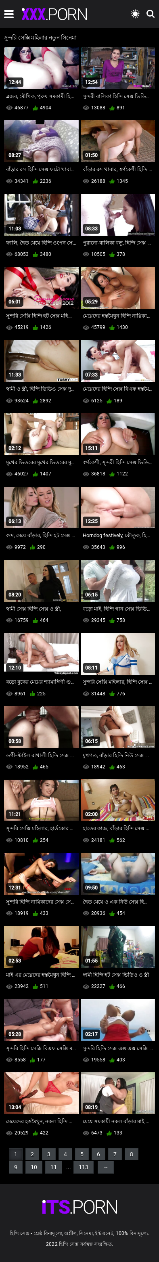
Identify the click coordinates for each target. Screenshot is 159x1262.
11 (53, 1167)
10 (34, 1167)
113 (83, 1167)
